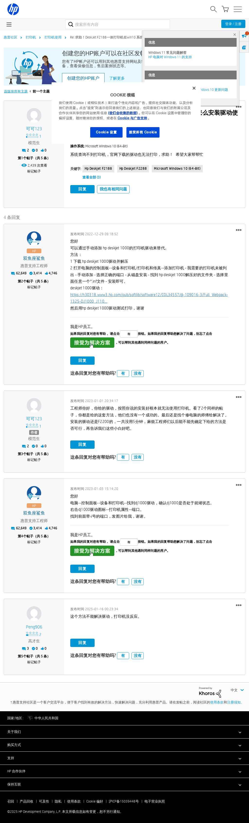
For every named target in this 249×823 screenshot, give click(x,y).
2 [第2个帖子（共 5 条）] (22, 280)
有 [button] (123, 372)
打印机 (31, 37)
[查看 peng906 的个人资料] (34, 626)
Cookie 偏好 (94, 800)
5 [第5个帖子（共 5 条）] (22, 655)
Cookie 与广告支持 (132, 118)
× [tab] (235, 34)
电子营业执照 (154, 800)
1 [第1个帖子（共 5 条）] (22, 158)
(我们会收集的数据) (122, 113)
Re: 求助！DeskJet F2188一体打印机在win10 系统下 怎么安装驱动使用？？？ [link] (127, 37)
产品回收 (26, 800)
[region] (126, 113)
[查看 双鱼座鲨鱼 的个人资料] (34, 257)
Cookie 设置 (106, 132)
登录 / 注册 (233, 24)
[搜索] (117, 24)
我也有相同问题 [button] (113, 189)
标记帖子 (34, 171)
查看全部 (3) (91, 177)
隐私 (58, 800)
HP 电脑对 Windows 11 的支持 (170, 57)
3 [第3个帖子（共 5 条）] (22, 453)
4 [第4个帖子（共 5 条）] (22, 535)
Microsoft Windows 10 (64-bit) (177, 168)
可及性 (44, 800)
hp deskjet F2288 (133, 168)
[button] (238, 107)
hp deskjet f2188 (98, 168)
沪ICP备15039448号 (124, 800)
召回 (10, 800)
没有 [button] (138, 372)
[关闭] (194, 88)
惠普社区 (10, 37)
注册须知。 (235, 701)
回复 (82, 189)
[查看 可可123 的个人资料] (34, 129)
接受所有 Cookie (143, 132)
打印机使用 (53, 37)
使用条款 (217, 701)
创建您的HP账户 (83, 78)
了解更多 (117, 78)
